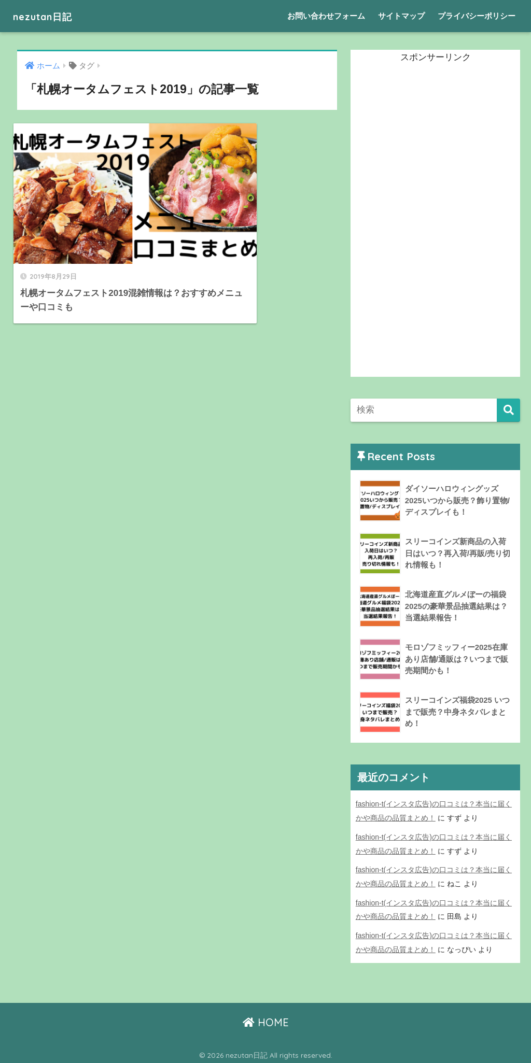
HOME (266, 1019)
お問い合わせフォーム (326, 15)
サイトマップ (401, 15)
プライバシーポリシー (476, 15)
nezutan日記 (50, 15)
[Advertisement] (428, 221)
